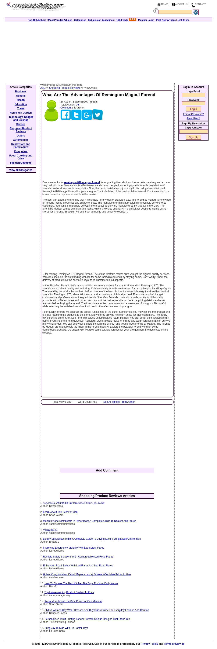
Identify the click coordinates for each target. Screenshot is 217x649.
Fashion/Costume (21, 162)
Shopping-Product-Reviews (64, 87)
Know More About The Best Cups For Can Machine (73, 601)
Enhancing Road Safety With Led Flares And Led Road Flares (78, 565)
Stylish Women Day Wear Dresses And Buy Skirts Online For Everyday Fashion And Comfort (97, 610)
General (21, 95)
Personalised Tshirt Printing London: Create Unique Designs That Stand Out (87, 619)
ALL (42, 87)
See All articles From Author (119, 401)
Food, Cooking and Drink (20, 157)
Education (21, 104)
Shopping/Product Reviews (21, 130)
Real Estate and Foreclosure (20, 146)
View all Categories (20, 170)
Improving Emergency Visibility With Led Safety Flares (73, 547)
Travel (21, 108)
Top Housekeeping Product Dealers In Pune (69, 592)
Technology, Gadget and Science (21, 118)
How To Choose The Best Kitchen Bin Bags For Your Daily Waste (81, 583)
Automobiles (21, 139)
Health (21, 100)
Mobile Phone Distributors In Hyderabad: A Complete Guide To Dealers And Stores (89, 520)
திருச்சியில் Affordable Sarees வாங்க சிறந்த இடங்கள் (73, 502)
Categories (80, 20)
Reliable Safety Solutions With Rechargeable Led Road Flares (78, 556)
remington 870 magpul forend (82, 182)
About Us (182, 4)
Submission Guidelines (101, 20)
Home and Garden (21, 112)
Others (21, 135)
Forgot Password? (193, 114)
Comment (65, 107)
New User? (193, 118)
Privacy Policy (149, 643)
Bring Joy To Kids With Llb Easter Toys (66, 627)
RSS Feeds (126, 20)
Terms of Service (174, 643)
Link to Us (183, 20)
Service (20, 124)
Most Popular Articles (60, 20)
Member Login (146, 20)
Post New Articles (166, 20)
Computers (20, 151)
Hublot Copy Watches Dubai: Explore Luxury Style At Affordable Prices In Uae (87, 574)
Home (164, 4)
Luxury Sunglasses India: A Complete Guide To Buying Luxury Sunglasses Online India (92, 538)
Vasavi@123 (50, 529)
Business (20, 91)
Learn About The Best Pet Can (60, 512)
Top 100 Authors (37, 20)
